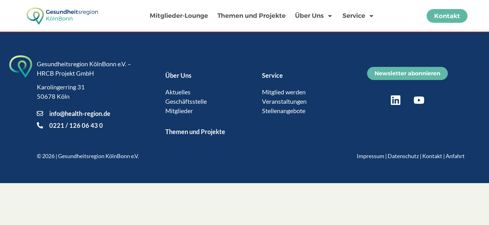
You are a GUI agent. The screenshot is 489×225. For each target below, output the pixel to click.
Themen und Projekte (251, 15)
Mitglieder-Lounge (179, 15)
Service (358, 16)
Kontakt (432, 155)
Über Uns (314, 16)
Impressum (370, 155)
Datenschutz (403, 155)
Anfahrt (455, 155)
